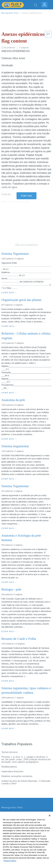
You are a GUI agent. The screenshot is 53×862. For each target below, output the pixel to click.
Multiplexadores (9, 767)
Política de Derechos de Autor (16, 825)
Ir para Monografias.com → (15, 844)
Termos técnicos (9, 752)
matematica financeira (12, 771)
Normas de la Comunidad (14, 829)
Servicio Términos (10, 817)
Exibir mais (26, 195)
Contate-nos (7, 813)
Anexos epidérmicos (32, 13)
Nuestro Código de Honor (14, 833)
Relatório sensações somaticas (16, 776)
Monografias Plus (10, 13)
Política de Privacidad (12, 821)
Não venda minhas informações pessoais (21, 837)
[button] (48, 38)
